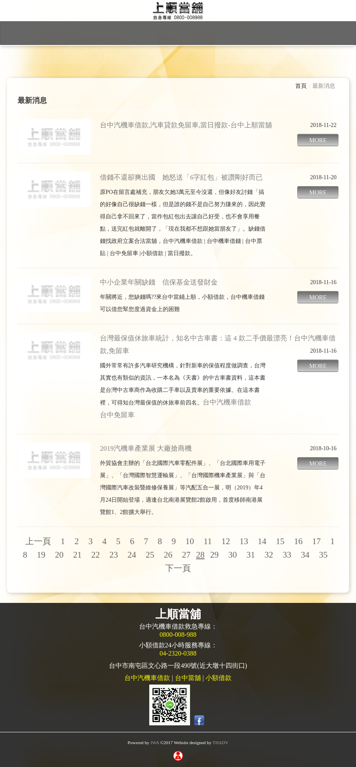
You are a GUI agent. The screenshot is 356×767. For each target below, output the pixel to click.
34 (305, 555)
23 (113, 555)
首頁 (301, 86)
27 (186, 555)
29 (214, 555)
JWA (154, 742)
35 (323, 555)
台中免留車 (117, 415)
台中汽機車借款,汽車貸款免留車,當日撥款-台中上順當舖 (186, 125)
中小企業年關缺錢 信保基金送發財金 (159, 282)
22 (95, 555)
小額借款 (219, 677)
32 (269, 555)
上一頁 (38, 541)
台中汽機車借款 (227, 402)
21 (77, 555)
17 (316, 541)
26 (168, 555)
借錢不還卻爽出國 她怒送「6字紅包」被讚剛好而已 (181, 177)
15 (280, 541)
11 (207, 541)
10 (190, 541)
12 (225, 541)
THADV (220, 742)
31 (250, 555)
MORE (318, 140)
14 (262, 541)
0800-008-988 (178, 634)
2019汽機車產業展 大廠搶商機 (146, 448)
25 (150, 555)
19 (41, 555)
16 (298, 541)
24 (132, 555)
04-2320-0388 (178, 653)
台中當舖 (188, 677)
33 (287, 555)
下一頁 (178, 568)
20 (59, 555)
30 (232, 555)
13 (244, 541)
